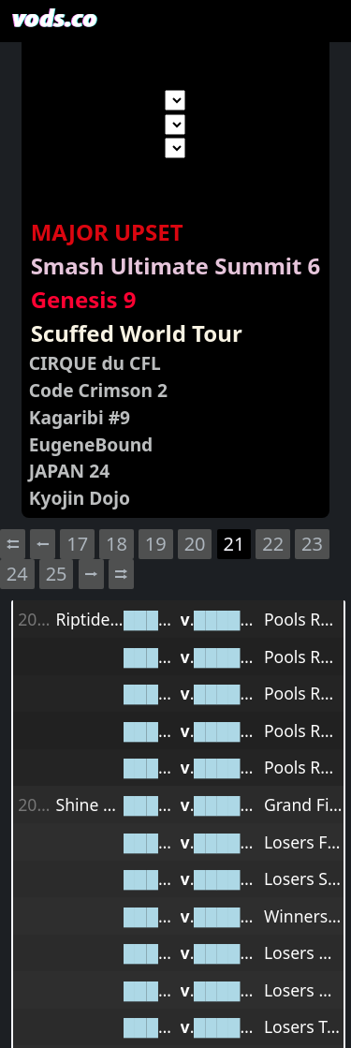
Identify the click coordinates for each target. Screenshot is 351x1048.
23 (312, 543)
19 (156, 543)
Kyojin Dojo (79, 497)
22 (273, 543)
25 (56, 573)
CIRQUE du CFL (95, 363)
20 (195, 543)
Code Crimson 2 (98, 390)
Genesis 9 (84, 299)
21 (233, 543)
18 (116, 543)
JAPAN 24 (69, 470)
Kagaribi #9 (79, 417)
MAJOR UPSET (107, 231)
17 (77, 543)
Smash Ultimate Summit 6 (176, 265)
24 (17, 573)
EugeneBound (91, 444)
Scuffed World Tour (136, 332)
